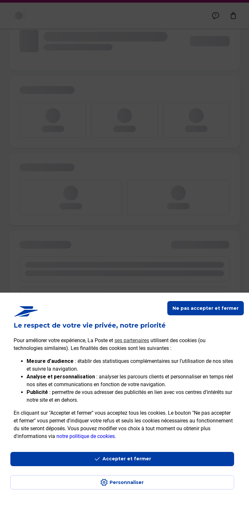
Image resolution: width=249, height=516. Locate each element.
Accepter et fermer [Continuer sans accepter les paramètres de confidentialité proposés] (126, 459)
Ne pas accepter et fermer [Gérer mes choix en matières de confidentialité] (205, 308)
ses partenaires (131, 340)
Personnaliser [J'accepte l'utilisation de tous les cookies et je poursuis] (127, 482)
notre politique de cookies (85, 436)
